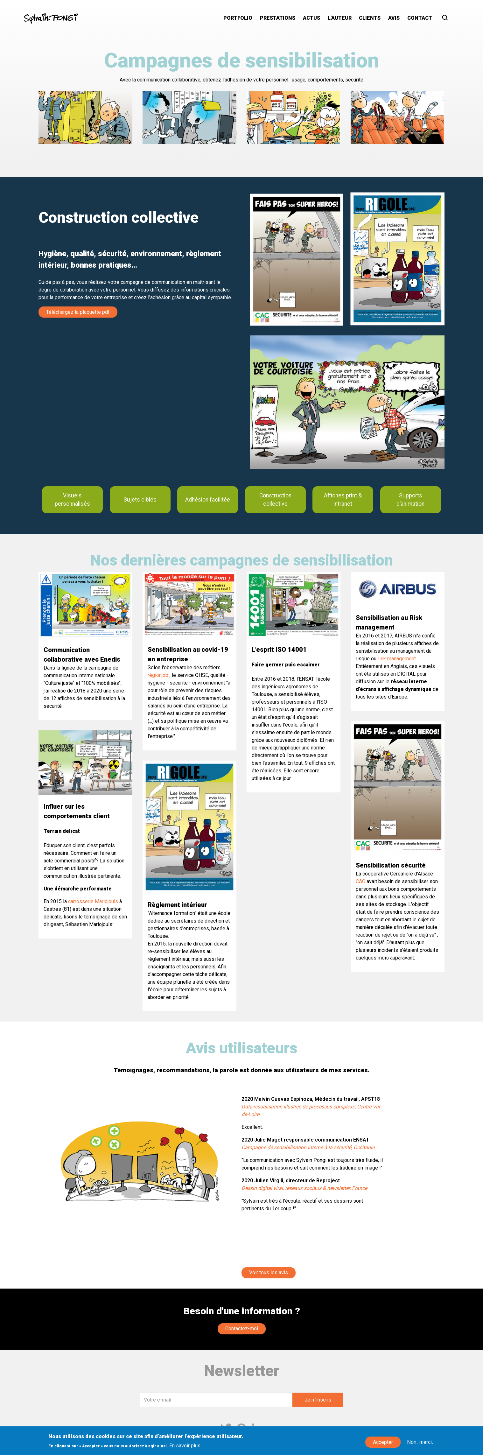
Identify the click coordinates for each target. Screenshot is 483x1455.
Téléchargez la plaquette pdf (78, 312)
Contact (419, 18)
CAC (360, 881)
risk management (397, 659)
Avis (394, 18)
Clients (370, 18)
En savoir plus (184, 1448)
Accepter (383, 1445)
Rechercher (447, 18)
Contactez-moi (241, 1328)
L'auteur (340, 18)
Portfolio (237, 18)
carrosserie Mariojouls (93, 901)
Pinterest (241, 1428)
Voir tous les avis (268, 1272)
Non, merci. (420, 1444)
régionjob (158, 675)
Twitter (226, 1428)
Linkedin (257, 1428)
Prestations (277, 18)
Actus (311, 18)
